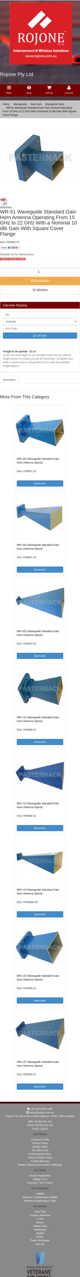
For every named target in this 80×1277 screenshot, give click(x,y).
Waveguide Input (54, 104)
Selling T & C (40, 1179)
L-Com (40, 1218)
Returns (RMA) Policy (40, 1157)
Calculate (40, 335)
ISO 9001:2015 (39, 1150)
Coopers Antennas (40, 1215)
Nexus (40, 1222)
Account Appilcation (40, 1175)
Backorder (40, 281)
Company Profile (40, 1139)
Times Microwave (40, 1240)
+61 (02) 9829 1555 (40, 1108)
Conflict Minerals (40, 1161)
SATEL (40, 1236)
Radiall (40, 1233)
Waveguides (20, 104)
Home (6, 104)
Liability (40, 1193)
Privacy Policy (40, 1143)
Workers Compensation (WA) (40, 1200)
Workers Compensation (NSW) (40, 1197)
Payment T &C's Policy (40, 1182)
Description (9, 379)
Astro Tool (40, 1211)
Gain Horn (36, 104)
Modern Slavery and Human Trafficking (40, 1164)
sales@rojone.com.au (40, 1112)
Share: (10, 247)
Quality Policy (40, 1146)
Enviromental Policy (40, 1154)
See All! (40, 1244)
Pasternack (40, 1229)
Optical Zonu (40, 1226)
